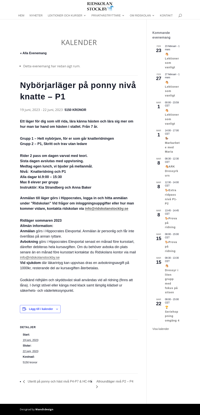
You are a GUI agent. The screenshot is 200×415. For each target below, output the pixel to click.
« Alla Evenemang (33, 53)
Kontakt (166, 15)
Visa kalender (161, 328)
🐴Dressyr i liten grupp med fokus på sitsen (172, 279)
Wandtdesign (44, 409)
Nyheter (36, 15)
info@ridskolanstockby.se (40, 257)
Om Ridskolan (140, 15)
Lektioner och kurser (65, 15)
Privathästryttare (106, 15)
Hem (21, 15)
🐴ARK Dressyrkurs (171, 171)
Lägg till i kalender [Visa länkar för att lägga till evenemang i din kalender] (41, 309)
